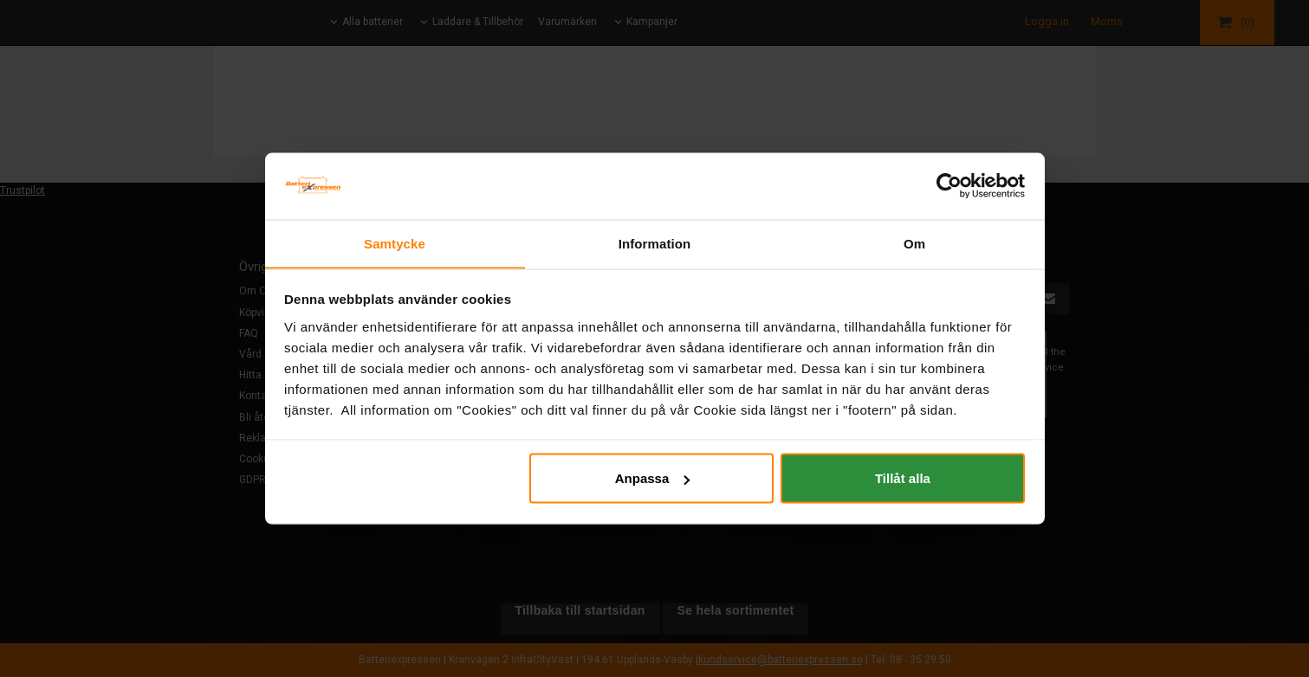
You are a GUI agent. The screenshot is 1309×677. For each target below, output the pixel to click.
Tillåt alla (902, 478)
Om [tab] (914, 242)
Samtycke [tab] (394, 242)
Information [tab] (655, 242)
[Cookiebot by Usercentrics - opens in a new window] (949, 185)
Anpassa (652, 478)
